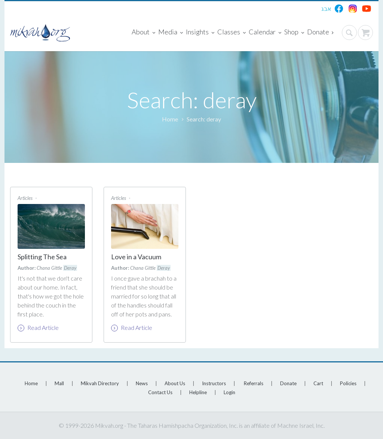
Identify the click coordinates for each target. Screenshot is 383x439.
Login (229, 392)
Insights (200, 32)
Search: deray (204, 119)
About (143, 32)
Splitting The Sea (42, 257)
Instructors (214, 383)
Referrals (253, 383)
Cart (318, 383)
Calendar (265, 32)
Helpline (198, 392)
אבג (326, 8)
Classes (231, 32)
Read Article (38, 327)
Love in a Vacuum (136, 257)
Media (170, 32)
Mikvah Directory (100, 383)
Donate (320, 32)
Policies (348, 383)
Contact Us (160, 392)
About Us (175, 383)
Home (170, 119)
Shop (294, 32)
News (142, 383)
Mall (59, 383)
